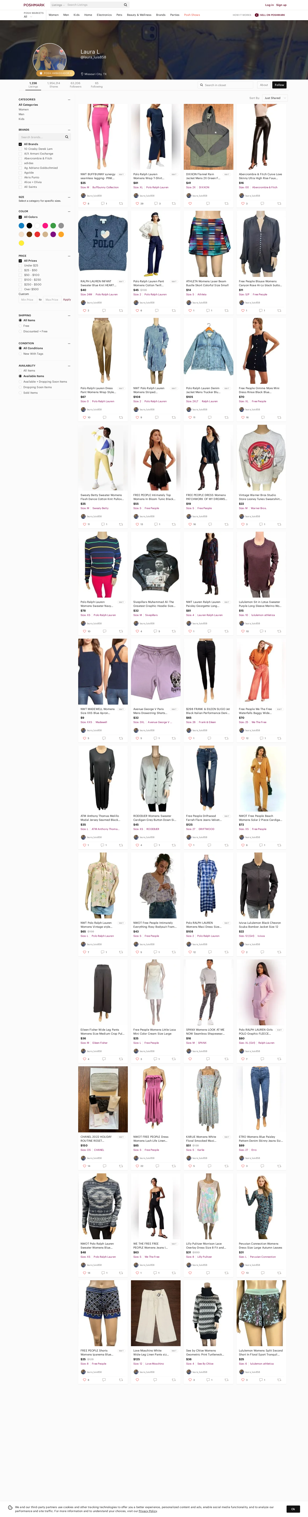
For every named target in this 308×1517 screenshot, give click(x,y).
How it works (242, 14)
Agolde (26, 172)
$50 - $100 (29, 275)
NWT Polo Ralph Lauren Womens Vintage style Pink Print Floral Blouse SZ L (98, 925)
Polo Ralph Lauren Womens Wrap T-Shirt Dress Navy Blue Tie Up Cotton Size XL (148, 176)
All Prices (28, 260)
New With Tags (31, 353)
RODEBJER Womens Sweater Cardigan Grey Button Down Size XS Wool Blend (155, 818)
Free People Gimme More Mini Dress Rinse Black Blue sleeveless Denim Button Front (259, 390)
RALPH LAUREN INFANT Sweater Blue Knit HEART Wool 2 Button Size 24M (97, 283)
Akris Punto (29, 177)
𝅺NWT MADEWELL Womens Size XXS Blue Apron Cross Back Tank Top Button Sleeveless (98, 711)
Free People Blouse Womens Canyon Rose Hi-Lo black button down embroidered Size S (260, 283)
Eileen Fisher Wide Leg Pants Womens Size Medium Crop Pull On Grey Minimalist (102, 1032)
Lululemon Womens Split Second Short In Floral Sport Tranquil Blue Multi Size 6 (261, 1352)
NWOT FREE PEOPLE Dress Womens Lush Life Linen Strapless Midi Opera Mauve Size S (152, 1139)
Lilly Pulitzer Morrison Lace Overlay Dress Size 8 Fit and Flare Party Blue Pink (205, 1246)
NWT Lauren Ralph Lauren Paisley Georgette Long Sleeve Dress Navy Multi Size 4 (203, 604)
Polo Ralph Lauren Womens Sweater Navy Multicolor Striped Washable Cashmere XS (97, 604)
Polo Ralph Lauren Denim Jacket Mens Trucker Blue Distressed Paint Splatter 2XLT (203, 390)
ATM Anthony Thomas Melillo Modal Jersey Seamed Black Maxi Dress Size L (100, 818)
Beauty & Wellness (139, 15)
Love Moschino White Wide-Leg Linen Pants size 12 (150, 1352)
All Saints (28, 187)
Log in (269, 5)
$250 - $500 (30, 284)
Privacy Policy (148, 1511)
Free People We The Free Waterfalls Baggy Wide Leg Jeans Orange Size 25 (256, 711)
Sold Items (28, 392)
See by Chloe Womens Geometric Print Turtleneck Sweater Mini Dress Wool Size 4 (207, 1352)
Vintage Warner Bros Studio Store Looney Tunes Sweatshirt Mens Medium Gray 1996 (259, 497)
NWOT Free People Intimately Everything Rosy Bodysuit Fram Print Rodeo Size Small (153, 925)
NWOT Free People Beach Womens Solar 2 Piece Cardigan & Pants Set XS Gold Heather (260, 818)
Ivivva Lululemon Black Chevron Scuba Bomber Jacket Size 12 (260, 925)
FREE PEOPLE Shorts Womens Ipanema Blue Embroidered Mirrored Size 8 (96, 1352)
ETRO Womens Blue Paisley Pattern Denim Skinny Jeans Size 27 (260, 1139)
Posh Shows (192, 15)
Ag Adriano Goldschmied (38, 168)
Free (24, 326)
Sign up (281, 5)
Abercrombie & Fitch (35, 158)
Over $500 (29, 289)
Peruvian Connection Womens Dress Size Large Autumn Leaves (260, 1245)
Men (66, 15)
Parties (174, 15)
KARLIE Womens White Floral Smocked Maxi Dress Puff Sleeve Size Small (201, 1139)
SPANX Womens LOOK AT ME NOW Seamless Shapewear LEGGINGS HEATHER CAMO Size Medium (207, 1032)
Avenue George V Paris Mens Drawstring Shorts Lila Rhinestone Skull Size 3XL (150, 711)
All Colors (28, 217)
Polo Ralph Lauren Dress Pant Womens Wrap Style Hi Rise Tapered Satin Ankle (97, 390)
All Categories (28, 104)
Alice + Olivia (30, 182)
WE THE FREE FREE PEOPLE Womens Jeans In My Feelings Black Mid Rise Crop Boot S (150, 1246)
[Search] (94, 5)
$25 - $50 (28, 270)
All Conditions (31, 348)
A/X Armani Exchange (36, 153)
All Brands (28, 144)
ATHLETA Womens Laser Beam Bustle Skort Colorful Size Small (207, 283)
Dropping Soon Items (35, 387)
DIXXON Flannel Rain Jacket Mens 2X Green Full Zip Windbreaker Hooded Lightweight (203, 176)
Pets (119, 15)
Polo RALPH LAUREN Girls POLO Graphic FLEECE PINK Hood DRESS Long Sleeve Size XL (256, 1032)
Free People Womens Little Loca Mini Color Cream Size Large (154, 1031)
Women (54, 15)
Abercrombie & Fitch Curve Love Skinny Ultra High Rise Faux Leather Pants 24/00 (260, 176)
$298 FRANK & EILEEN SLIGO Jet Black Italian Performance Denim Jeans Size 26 (208, 711)
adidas (26, 163)
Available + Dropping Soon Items (43, 381)
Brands (161, 15)
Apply (67, 299)
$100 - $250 (30, 279)
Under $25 (28, 265)
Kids (77, 15)
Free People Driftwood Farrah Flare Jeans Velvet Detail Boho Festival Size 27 (202, 818)
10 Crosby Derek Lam (36, 149)
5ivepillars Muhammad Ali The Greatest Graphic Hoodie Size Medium (153, 604)
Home (88, 15)
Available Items (31, 376)
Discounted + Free (33, 331)
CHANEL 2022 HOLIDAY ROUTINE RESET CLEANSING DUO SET (96, 1139)
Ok (293, 1509)
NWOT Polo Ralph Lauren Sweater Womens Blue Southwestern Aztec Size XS (99, 1246)
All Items (27, 320)
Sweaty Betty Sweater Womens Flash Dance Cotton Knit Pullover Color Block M (102, 497)
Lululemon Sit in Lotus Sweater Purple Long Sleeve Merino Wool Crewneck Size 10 (260, 604)
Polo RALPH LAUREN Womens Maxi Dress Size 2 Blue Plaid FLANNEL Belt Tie (203, 925)
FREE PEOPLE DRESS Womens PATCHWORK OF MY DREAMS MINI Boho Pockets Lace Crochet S (207, 497)
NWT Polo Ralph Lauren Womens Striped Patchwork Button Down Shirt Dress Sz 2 (149, 390)
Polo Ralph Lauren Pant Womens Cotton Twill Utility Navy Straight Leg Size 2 (149, 283)
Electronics (104, 15)
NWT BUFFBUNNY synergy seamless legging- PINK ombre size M (98, 176)
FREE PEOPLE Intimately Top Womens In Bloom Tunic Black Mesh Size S (153, 497)
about (264, 85)
